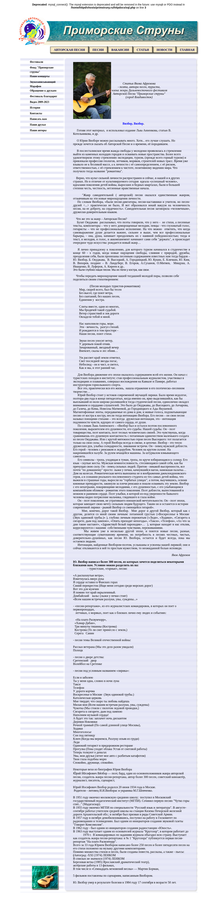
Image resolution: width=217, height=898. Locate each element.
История (35, 107)
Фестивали (36, 61)
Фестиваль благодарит (43, 96)
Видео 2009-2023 (39, 102)
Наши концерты (40, 76)
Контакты (36, 113)
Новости (164, 49)
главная (187, 49)
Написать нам (38, 119)
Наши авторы (38, 130)
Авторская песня (69, 49)
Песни (98, 49)
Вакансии (120, 49)
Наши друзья (38, 124)
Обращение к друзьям (43, 90)
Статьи (143, 49)
